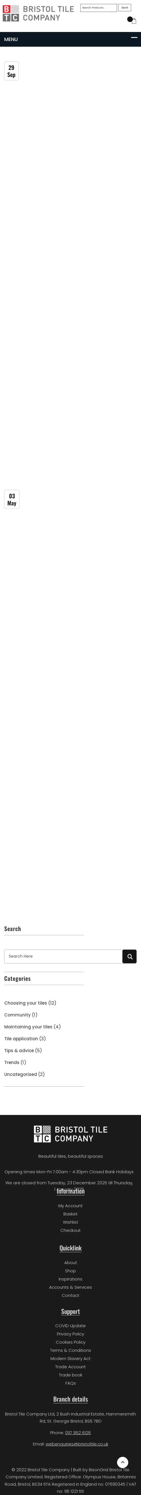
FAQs (70, 1383)
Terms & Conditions (70, 1350)
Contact (70, 1295)
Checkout (70, 1230)
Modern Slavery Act (70, 1358)
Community (17, 1015)
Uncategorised (20, 1074)
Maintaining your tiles (28, 1027)
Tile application (21, 1039)
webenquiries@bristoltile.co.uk (77, 1444)
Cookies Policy (70, 1342)
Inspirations (70, 1279)
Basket (70, 1214)
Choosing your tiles (25, 1003)
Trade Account (70, 1367)
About (70, 1263)
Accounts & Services (70, 1287)
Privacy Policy (70, 1334)
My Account (70, 1206)
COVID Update (70, 1326)
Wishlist (70, 1222)
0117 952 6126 (78, 1433)
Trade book (70, 1375)
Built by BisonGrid (90, 1470)
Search (125, 7)
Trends (11, 1062)
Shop (70, 1271)
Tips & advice (19, 1051)
